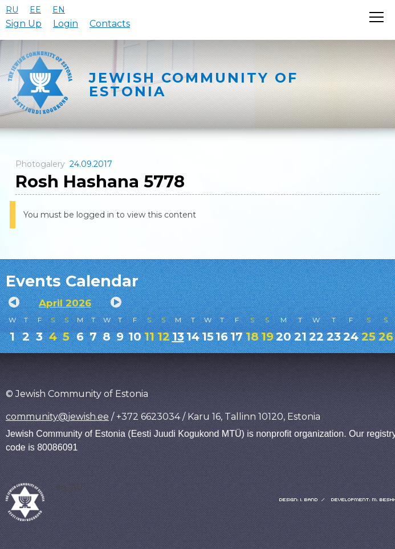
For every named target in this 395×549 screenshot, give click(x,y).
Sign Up (24, 23)
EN (58, 10)
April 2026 (65, 303)
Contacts (109, 23)
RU (12, 10)
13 (178, 336)
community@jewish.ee (57, 416)
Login (65, 23)
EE (35, 10)
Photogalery (40, 164)
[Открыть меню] (376, 17)
